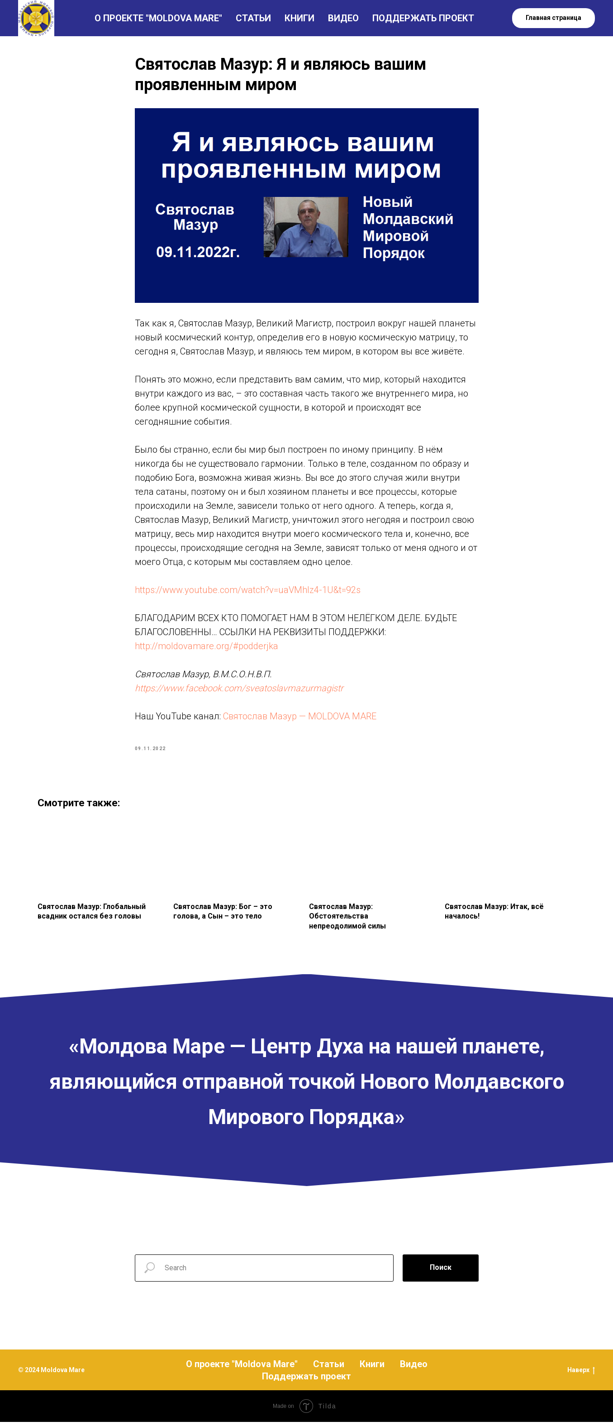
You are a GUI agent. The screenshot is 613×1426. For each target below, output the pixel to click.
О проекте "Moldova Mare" (242, 1368)
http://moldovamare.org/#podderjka (206, 648)
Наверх (581, 1375)
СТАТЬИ (253, 18)
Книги (372, 1368)
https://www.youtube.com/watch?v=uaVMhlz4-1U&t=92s (248, 592)
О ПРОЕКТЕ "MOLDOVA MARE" (158, 18)
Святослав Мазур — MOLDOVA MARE (299, 718)
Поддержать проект (306, 1380)
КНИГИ (299, 18)
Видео (414, 1368)
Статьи (328, 1368)
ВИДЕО (343, 18)
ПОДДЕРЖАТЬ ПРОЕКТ (423, 18)
